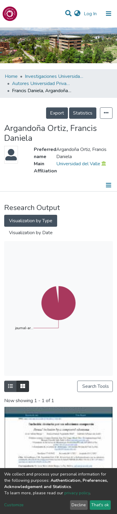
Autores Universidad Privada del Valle (42, 83)
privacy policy (77, 493)
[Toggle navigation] (108, 14)
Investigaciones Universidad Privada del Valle (55, 76)
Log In (91, 13)
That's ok (100, 505)
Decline (79, 505)
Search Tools (95, 386)
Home (11, 76)
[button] (77, 13)
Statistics (82, 113)
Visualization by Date (31, 232)
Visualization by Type (30, 220)
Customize (14, 505)
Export (57, 113)
